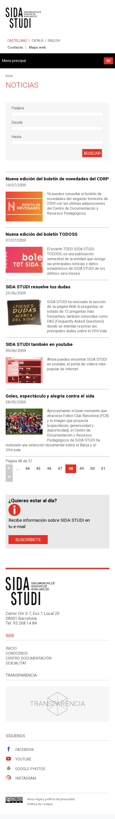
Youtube (18, 758)
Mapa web (37, 47)
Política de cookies (40, 804)
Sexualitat (16, 663)
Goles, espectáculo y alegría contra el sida (50, 396)
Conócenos (17, 653)
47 (60, 468)
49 (81, 468)
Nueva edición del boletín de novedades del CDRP (57, 179)
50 (92, 468)
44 (27, 468)
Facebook (20, 749)
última (9, 477)
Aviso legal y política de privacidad (51, 799)
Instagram (21, 777)
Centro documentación (29, 658)
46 (49, 468)
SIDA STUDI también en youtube (39, 344)
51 (103, 468)
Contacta (15, 47)
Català (37, 40)
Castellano (17, 40)
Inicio (9, 76)
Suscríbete (28, 539)
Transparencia (57, 703)
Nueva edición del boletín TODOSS (41, 234)
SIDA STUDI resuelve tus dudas (38, 287)
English (54, 40)
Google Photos (25, 768)
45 (38, 468)
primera (9, 468)
